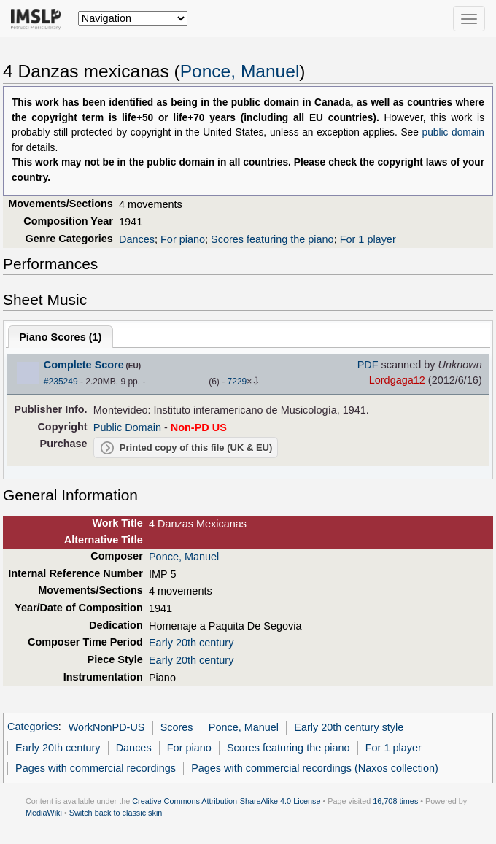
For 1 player (368, 239)
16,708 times (395, 801)
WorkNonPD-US (107, 727)
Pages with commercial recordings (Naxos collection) (314, 768)
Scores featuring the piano (272, 239)
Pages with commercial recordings (95, 768)
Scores (176, 727)
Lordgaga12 (397, 380)
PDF (368, 365)
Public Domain (127, 427)
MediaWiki (44, 812)
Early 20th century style (348, 727)
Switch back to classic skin (116, 812)
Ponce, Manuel (240, 71)
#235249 (61, 381)
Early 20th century (191, 643)
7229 (237, 381)
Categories (32, 727)
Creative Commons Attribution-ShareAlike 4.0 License (226, 801)
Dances (137, 239)
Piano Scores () (60, 337)
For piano (182, 239)
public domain (453, 132)
